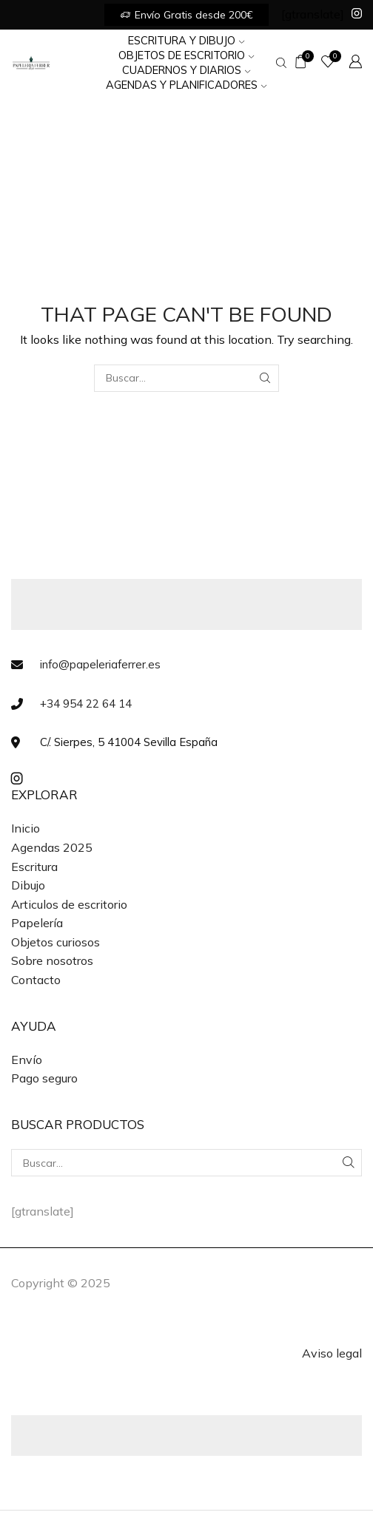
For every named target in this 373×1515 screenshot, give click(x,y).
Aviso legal (332, 1353)
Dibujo (28, 885)
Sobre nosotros (52, 960)
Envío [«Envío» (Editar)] (26, 1059)
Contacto (36, 979)
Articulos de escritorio (69, 904)
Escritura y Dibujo (186, 40)
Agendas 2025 (52, 847)
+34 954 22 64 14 (86, 704)
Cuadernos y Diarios (186, 70)
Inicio (25, 828)
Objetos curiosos (55, 942)
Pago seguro (44, 1078)
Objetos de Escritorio (186, 55)
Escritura (34, 866)
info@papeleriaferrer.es (100, 664)
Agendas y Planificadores (186, 85)
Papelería (37, 922)
